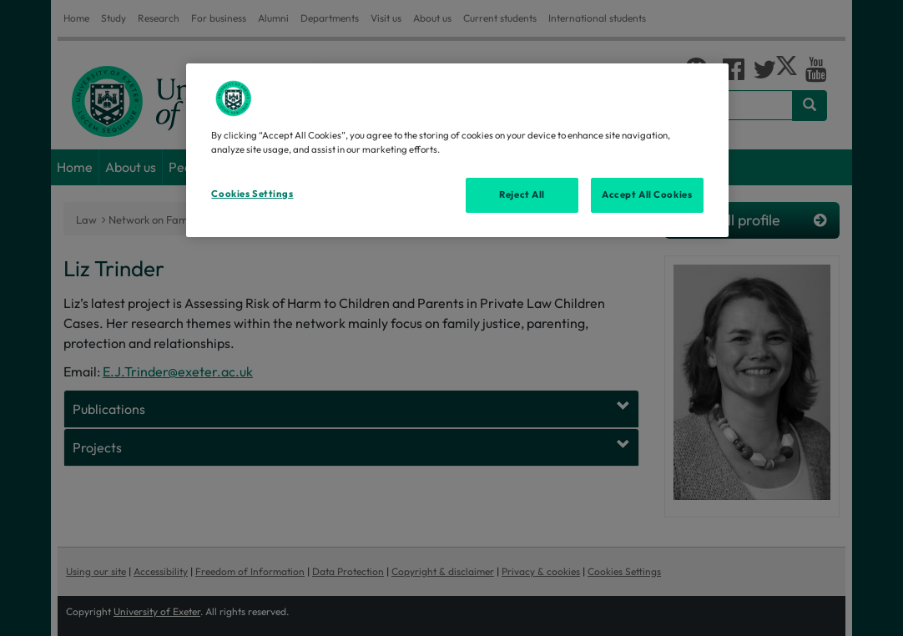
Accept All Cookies (647, 194)
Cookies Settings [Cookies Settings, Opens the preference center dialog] (252, 193)
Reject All (522, 194)
